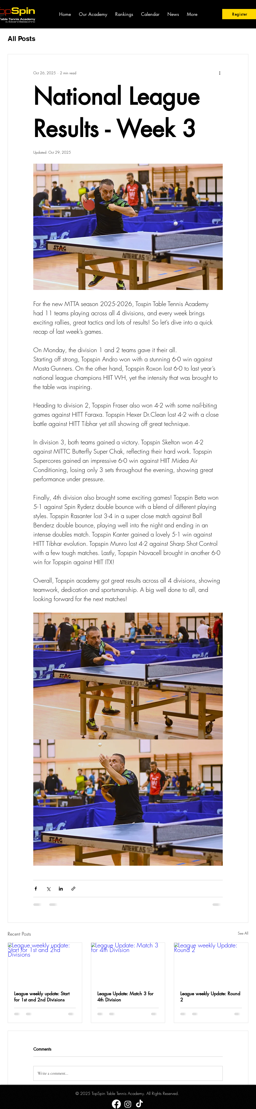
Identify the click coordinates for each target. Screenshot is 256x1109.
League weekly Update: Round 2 (210, 996)
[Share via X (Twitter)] (48, 888)
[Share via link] (73, 888)
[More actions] (220, 73)
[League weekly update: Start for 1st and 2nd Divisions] (45, 963)
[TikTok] (139, 1104)
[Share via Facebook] (35, 888)
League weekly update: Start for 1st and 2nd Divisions (41, 996)
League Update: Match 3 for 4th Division (125, 996)
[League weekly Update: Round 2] (211, 963)
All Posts (21, 39)
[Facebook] (116, 1104)
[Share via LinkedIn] (60, 888)
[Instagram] (127, 1104)
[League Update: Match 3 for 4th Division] (128, 963)
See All (243, 933)
